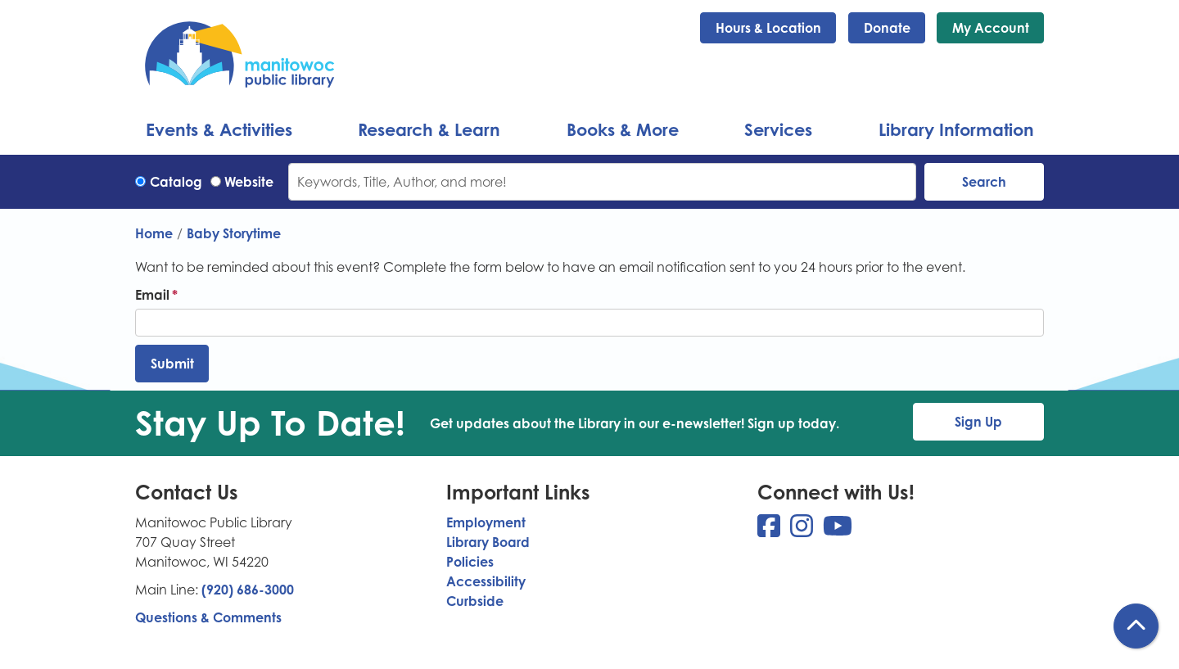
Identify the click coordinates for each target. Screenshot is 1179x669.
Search (984, 182)
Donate (887, 28)
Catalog (176, 182)
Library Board (488, 542)
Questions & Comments (208, 617)
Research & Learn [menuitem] (429, 129)
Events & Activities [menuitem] (219, 129)
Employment (486, 522)
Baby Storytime (234, 233)
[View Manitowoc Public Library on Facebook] (770, 530)
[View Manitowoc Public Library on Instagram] (803, 530)
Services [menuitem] (778, 129)
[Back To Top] (1136, 626)
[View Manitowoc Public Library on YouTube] (837, 530)
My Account (990, 28)
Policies (470, 562)
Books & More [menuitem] (623, 129)
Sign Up (978, 422)
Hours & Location (768, 28)
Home (154, 233)
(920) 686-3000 (247, 589)
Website (248, 182)
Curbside (475, 601)
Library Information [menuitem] (956, 129)
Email (152, 295)
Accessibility (486, 581)
